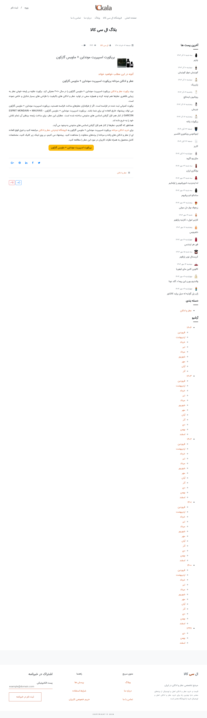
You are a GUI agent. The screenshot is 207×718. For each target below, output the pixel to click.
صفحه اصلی (130, 18)
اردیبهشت (180, 337)
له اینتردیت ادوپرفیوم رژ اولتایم (183, 183)
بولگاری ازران (192, 171)
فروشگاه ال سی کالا (112, 18)
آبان (183, 366)
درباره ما (88, 18)
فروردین (181, 332)
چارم (196, 60)
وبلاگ (97, 18)
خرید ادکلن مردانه (120, 130)
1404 (189, 328)
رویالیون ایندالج (191, 97)
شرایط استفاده (79, 691)
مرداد (182, 352)
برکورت (126, 91)
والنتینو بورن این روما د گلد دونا (183, 281)
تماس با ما (76, 18)
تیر (183, 347)
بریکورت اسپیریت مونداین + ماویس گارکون (85, 57)
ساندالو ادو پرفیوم (189, 195)
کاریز (196, 146)
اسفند (182, 434)
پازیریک (194, 85)
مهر (183, 362)
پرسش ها (79, 682)
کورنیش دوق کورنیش (188, 72)
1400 (189, 565)
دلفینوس (194, 232)
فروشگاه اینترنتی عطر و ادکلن (53, 130)
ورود (26, 8)
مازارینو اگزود (192, 158)
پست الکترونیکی (31, 685)
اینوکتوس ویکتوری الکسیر (186, 134)
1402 (189, 439)
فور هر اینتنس (191, 244)
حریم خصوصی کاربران (79, 699)
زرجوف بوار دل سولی (188, 208)
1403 (189, 376)
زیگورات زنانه (192, 122)
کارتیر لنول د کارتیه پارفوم (186, 220)
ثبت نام (14, 8)
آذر (184, 371)
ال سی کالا (104, 45)
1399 (189, 628)
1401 (189, 502)
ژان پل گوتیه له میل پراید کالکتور (182, 294)
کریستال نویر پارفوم (189, 257)
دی (183, 425)
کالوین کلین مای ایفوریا (187, 269)
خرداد (182, 342)
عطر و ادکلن (186, 311)
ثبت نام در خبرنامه (25, 697)
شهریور (182, 357)
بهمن (182, 429)
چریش (195, 109)
